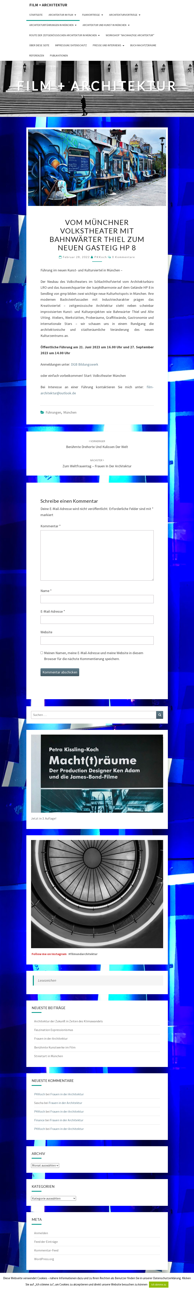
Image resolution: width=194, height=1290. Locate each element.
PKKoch (100, 257)
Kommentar (50, 526)
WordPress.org (44, 1259)
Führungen (53, 412)
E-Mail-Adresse (52, 611)
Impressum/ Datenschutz (71, 45)
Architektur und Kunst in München (104, 25)
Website (46, 632)
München (69, 412)
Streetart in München (48, 1056)
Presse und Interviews (107, 45)
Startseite (36, 15)
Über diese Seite (39, 45)
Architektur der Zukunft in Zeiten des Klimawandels (68, 1021)
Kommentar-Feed (46, 1250)
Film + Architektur (48, 4)
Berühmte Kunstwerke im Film (54, 1047)
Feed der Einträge (46, 1242)
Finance (39, 1120)
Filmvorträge (91, 15)
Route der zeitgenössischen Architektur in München (63, 35)
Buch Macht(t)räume (143, 45)
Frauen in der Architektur (51, 1038)
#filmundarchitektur (82, 954)
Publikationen (59, 55)
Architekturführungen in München (51, 25)
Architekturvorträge (123, 15)
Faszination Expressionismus (53, 1030)
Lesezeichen (47, 980)
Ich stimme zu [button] (158, 1284)
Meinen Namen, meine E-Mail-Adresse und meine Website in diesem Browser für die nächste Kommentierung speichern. (93, 656)
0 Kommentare (123, 257)
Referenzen (36, 55)
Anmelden (41, 1233)
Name (46, 590)
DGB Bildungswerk (84, 364)
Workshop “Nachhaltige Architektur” (130, 35)
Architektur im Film (61, 15)
